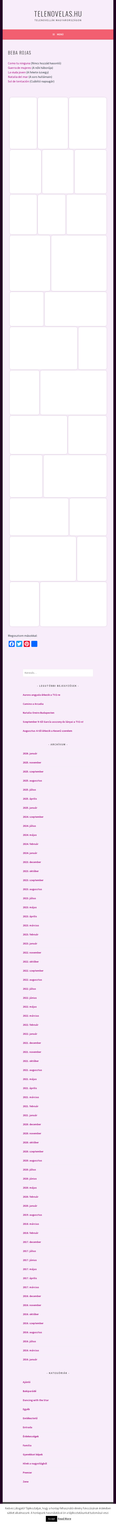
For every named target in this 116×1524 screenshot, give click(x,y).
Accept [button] (51, 1518)
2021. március (31, 1097)
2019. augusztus (32, 1214)
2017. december (32, 1242)
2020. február (30, 1196)
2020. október (31, 1142)
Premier (27, 1472)
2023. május (30, 907)
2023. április (30, 916)
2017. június (30, 1260)
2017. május (30, 1269)
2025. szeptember (33, 771)
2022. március (31, 1015)
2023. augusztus (32, 889)
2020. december (32, 1124)
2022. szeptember (33, 970)
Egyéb (26, 1409)
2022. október (31, 961)
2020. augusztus (32, 1160)
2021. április (30, 1088)
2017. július (29, 1251)
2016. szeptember (33, 1323)
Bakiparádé (29, 1391)
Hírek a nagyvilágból (35, 1463)
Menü (60, 34)
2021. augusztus (32, 1070)
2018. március (31, 1224)
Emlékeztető (30, 1418)
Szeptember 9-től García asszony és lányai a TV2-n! (53, 721)
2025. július (29, 789)
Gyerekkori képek (33, 1454)
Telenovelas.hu (58, 13)
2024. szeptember (33, 816)
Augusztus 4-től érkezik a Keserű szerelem (47, 730)
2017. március (31, 1287)
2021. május (30, 1079)
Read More (64, 1518)
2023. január (30, 943)
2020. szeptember (33, 1151)
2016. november (32, 1305)
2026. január (30, 753)
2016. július (29, 1341)
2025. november (32, 762)
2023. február (30, 934)
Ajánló (26, 1382)
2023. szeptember (33, 880)
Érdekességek (31, 1436)
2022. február (30, 1024)
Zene (25, 1481)
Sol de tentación (18, 81)
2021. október (31, 1061)
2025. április (30, 798)
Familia (27, 1445)
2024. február (30, 844)
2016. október (31, 1314)
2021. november (32, 1052)
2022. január (30, 1033)
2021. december (32, 1043)
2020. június (30, 1178)
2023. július (29, 898)
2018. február (30, 1233)
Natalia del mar (18, 77)
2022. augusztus (32, 979)
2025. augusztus (32, 780)
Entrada (27, 1427)
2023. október (31, 871)
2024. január (30, 853)
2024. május (30, 835)
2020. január (30, 1205)
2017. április (30, 1278)
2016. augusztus (32, 1332)
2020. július (29, 1169)
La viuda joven (17, 72)
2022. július (29, 988)
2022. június (30, 997)
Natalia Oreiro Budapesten (38, 712)
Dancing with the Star (36, 1400)
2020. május (30, 1187)
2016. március (31, 1350)
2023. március (31, 925)
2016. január (30, 1359)
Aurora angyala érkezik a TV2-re (41, 694)
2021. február (30, 1106)
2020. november (32, 1133)
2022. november (32, 952)
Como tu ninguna (19, 63)
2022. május (30, 1006)
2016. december (32, 1296)
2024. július (29, 826)
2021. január (30, 1115)
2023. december (32, 862)
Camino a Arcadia (33, 704)
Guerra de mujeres (19, 68)
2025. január (30, 807)
